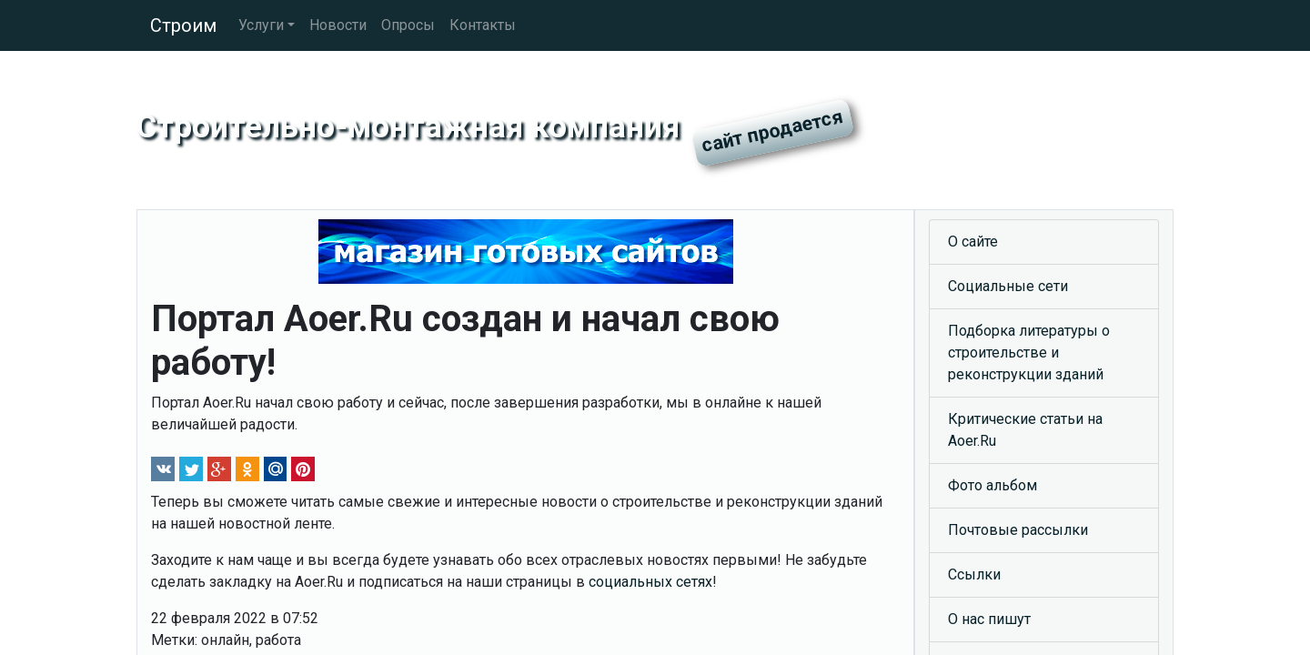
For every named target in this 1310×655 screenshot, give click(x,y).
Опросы (408, 25)
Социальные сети (1008, 286)
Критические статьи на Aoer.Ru (1025, 429)
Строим (183, 25)
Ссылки (974, 574)
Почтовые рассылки (1018, 530)
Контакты (482, 25)
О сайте (973, 241)
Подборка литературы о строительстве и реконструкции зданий (1029, 352)
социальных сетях (650, 581)
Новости (338, 25)
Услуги (261, 25)
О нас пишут (989, 619)
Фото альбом (992, 485)
